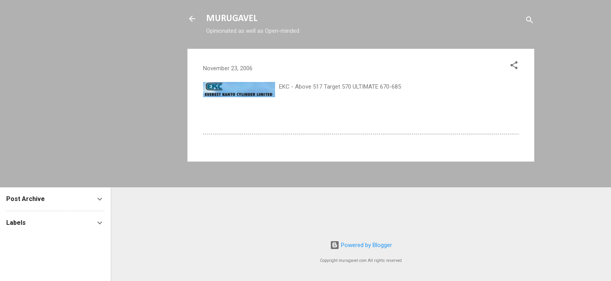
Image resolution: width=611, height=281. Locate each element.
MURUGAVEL (231, 18)
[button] (514, 66)
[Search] (529, 21)
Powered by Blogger (361, 245)
